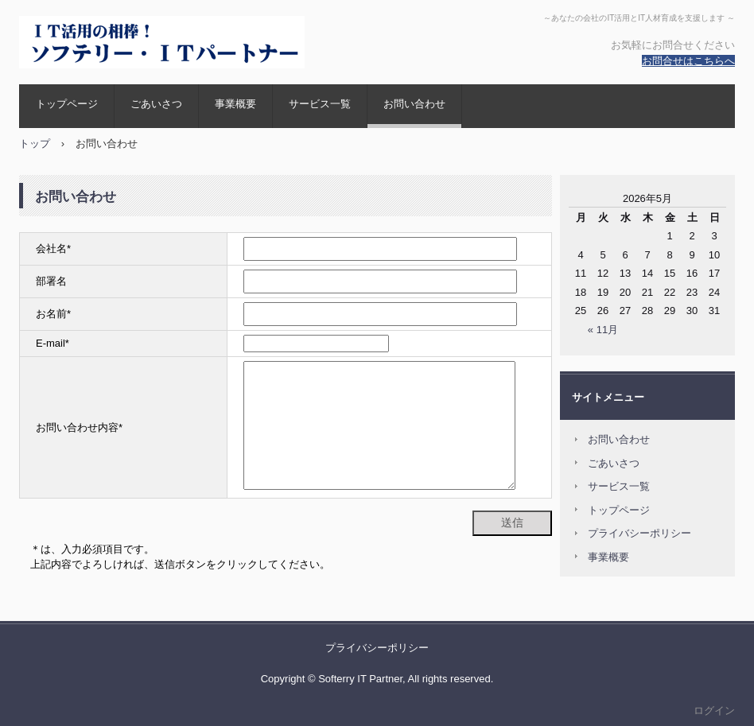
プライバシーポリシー (639, 533)
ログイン (714, 710)
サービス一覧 (320, 104)
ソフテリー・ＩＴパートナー (164, 42)
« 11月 (603, 330)
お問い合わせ (414, 104)
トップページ (67, 104)
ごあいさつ (156, 104)
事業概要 (235, 104)
